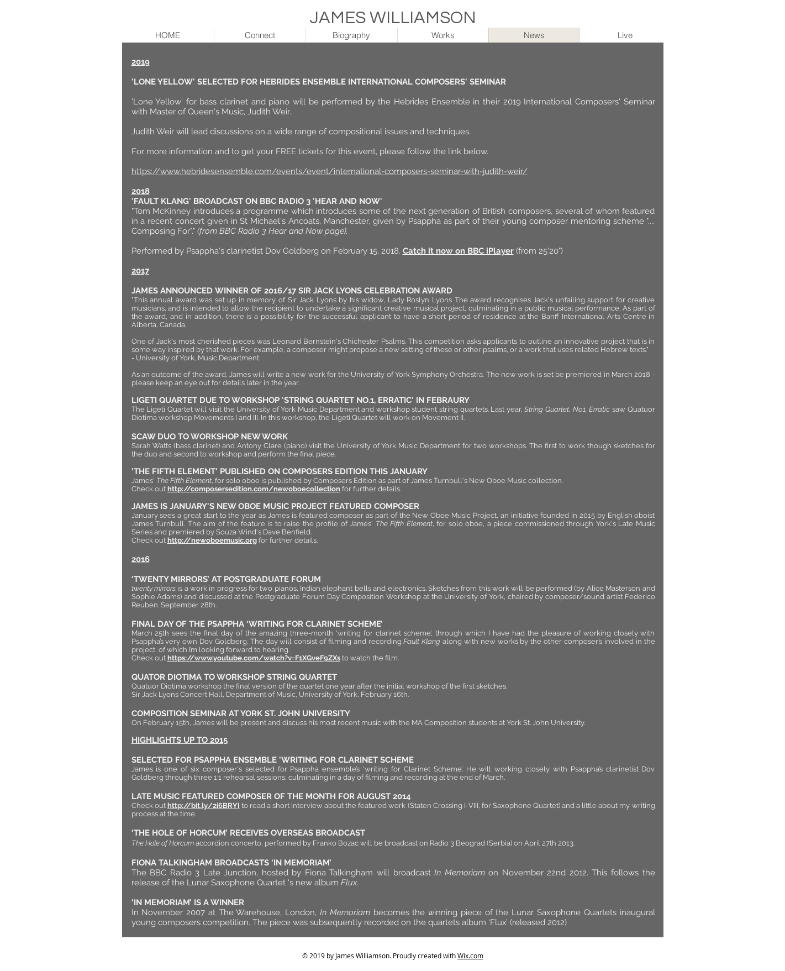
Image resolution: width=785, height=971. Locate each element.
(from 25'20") (540, 251)
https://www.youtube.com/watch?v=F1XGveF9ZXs (253, 658)
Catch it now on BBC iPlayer (458, 251)
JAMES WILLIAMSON (392, 18)
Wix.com (470, 955)
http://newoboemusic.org (212, 540)
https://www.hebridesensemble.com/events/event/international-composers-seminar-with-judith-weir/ (329, 171)
